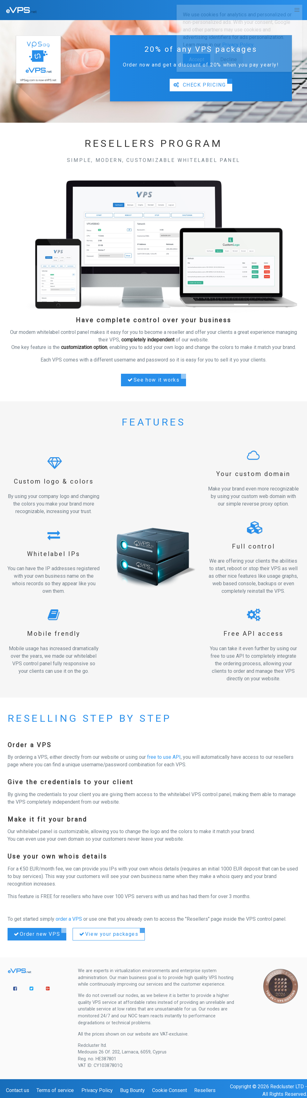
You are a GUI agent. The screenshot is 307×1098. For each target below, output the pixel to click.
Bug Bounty (132, 1090)
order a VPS (69, 919)
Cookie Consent (169, 1090)
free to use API (164, 757)
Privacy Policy (97, 1090)
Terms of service (55, 1090)
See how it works (152, 380)
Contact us (17, 1090)
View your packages (108, 934)
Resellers (205, 1090)
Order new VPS (36, 934)
